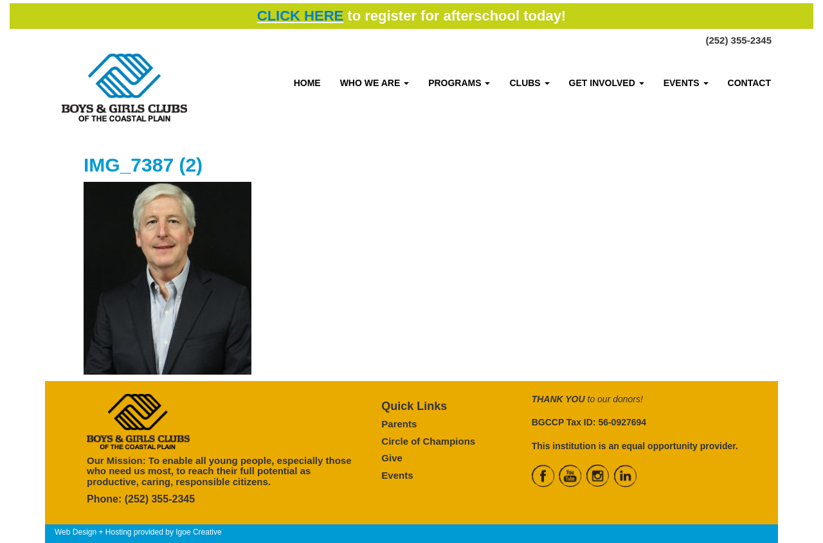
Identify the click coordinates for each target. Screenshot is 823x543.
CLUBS (529, 83)
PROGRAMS (459, 83)
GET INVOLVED (606, 83)
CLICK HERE (300, 16)
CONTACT (749, 83)
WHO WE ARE (374, 83)
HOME (307, 83)
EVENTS (686, 83)
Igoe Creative (198, 532)
